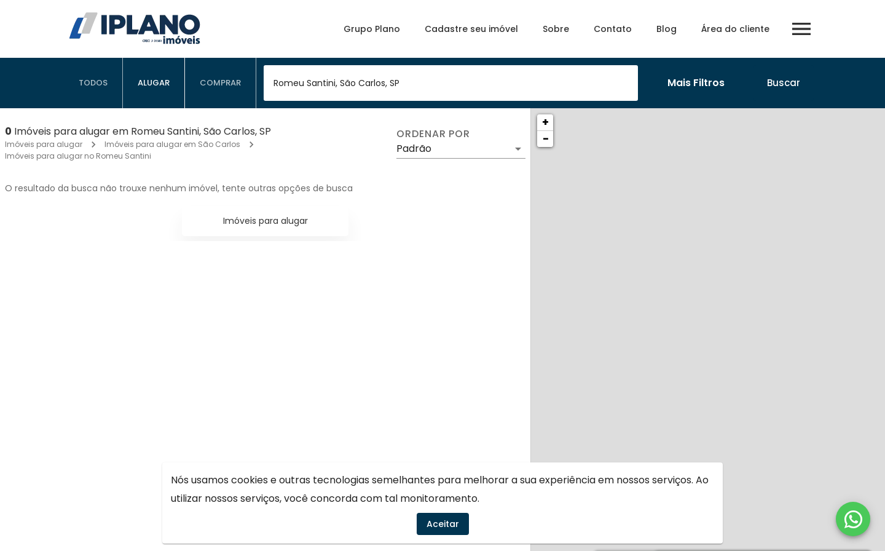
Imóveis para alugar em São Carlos (172, 144)
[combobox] (451, 83)
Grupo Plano (372, 29)
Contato (613, 29)
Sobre (556, 29)
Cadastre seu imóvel (471, 29)
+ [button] (545, 122)
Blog (666, 29)
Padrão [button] (413, 148)
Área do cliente (735, 29)
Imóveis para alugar (43, 144)
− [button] (546, 138)
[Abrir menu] (801, 29)
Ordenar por (433, 134)
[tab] (93, 83)
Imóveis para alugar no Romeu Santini (78, 156)
